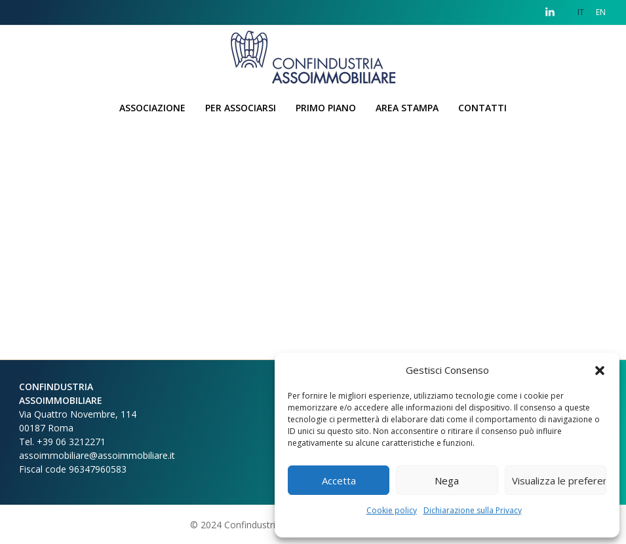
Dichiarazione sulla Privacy (472, 510)
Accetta (339, 480)
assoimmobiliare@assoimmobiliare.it (97, 455)
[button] (599, 369)
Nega (447, 480)
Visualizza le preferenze (559, 480)
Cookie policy (391, 510)
